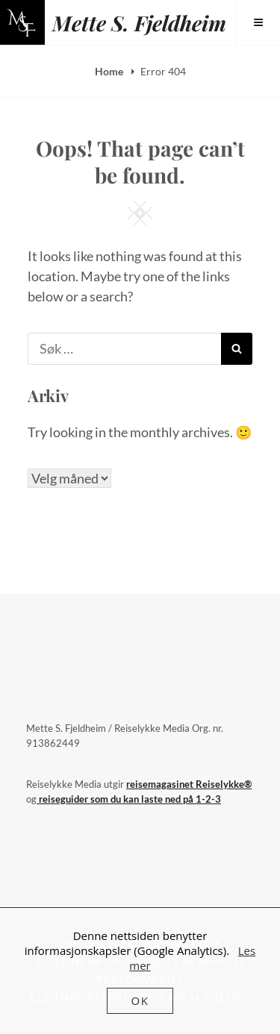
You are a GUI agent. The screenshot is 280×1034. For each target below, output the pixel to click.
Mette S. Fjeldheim (139, 23)
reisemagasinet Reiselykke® (189, 784)
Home (110, 71)
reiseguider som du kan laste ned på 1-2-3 (129, 799)
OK (140, 1000)
